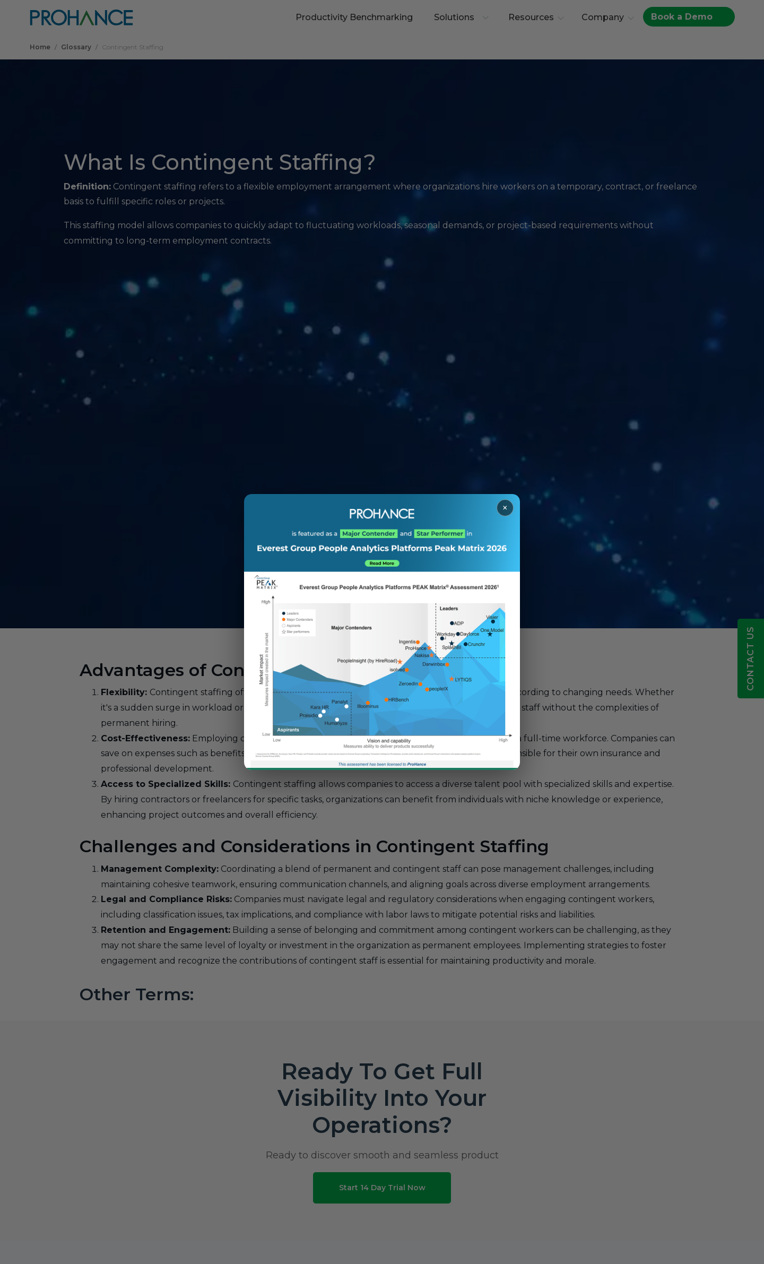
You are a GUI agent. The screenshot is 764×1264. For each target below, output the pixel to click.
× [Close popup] (505, 507)
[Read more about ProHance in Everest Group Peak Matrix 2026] (382, 632)
